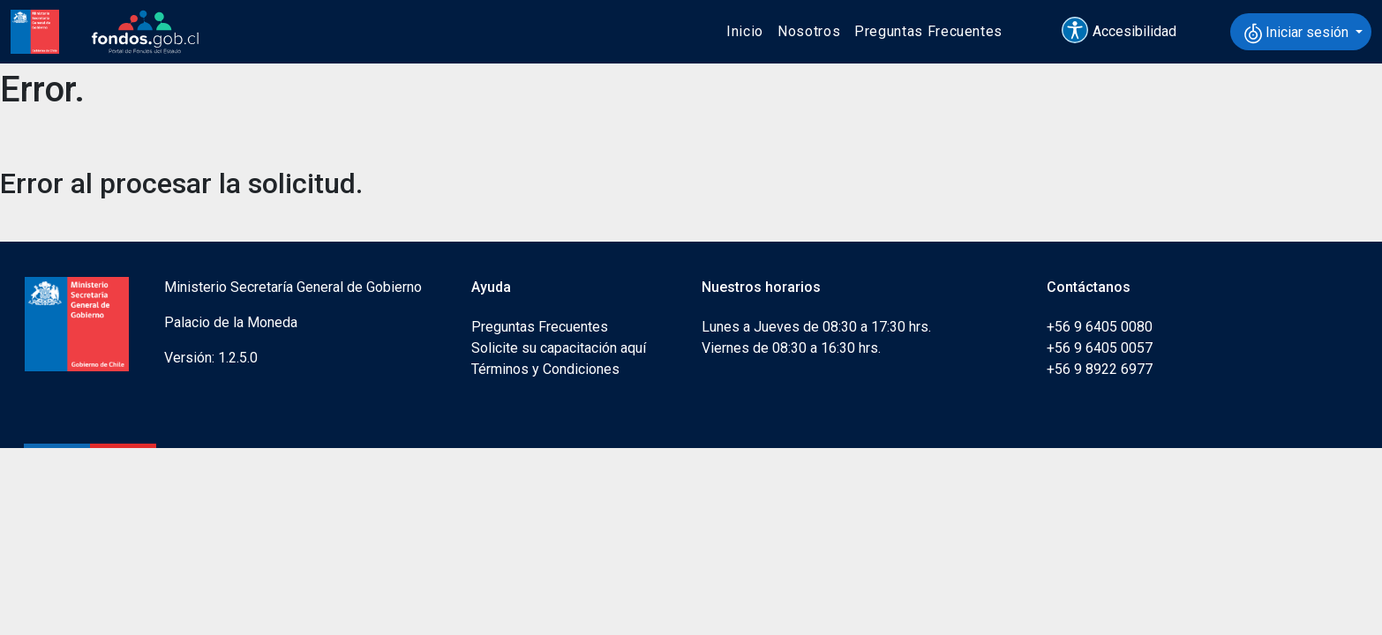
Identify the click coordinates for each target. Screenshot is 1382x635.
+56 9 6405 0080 (1100, 326)
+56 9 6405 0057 (1100, 348)
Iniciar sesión (1298, 33)
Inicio (744, 31)
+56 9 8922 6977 (1100, 369)
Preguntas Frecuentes (928, 31)
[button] (1127, 31)
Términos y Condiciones (545, 369)
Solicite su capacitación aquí (558, 348)
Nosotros (808, 31)
